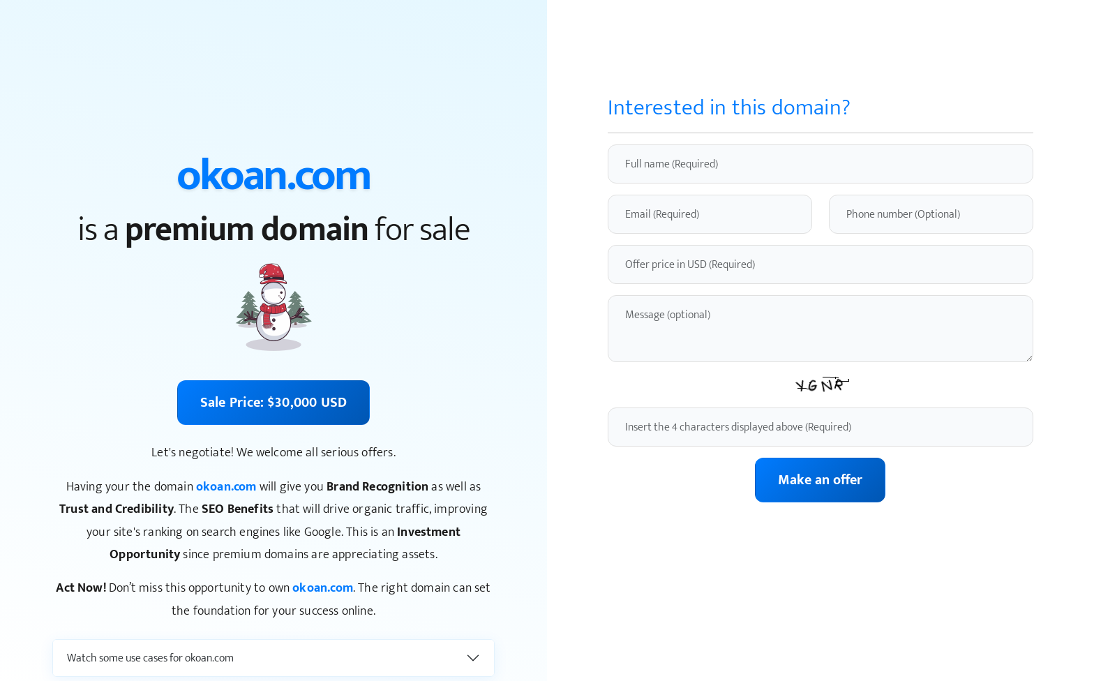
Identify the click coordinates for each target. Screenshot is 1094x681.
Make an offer (820, 480)
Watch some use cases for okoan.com (150, 658)
